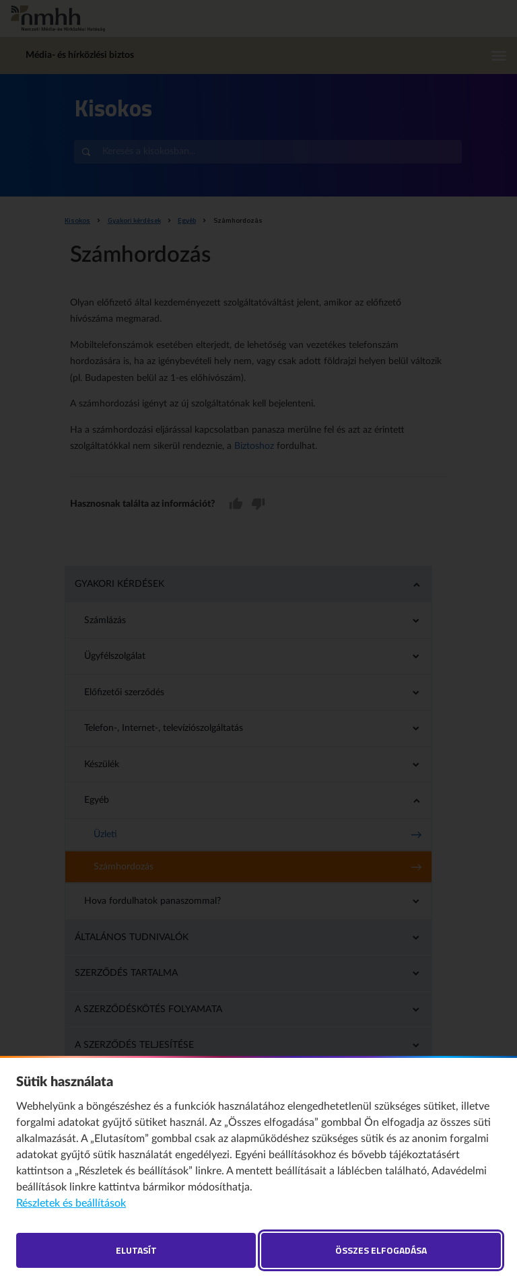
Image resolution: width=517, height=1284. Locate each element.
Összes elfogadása (381, 1250)
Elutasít (136, 1250)
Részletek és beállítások (71, 1203)
